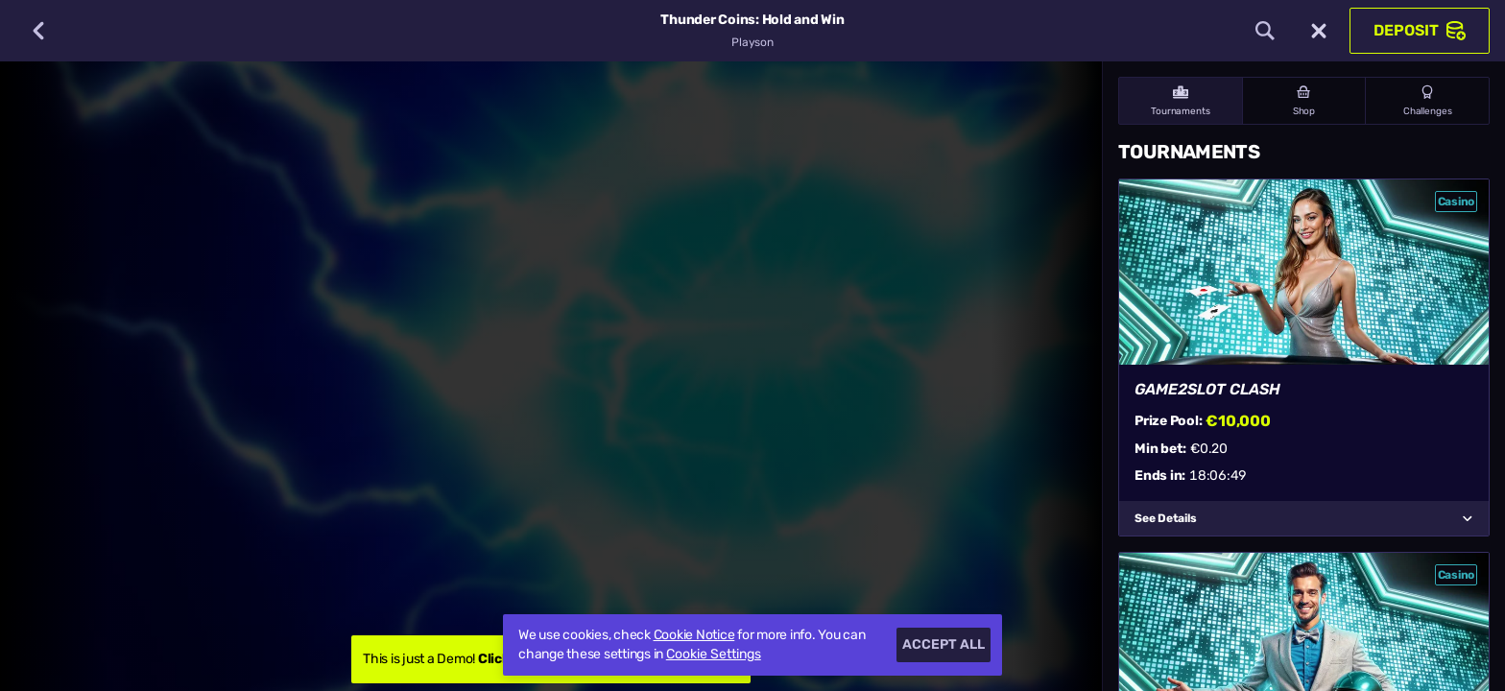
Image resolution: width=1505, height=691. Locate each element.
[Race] (1319, 31)
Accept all (943, 644)
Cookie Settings (713, 654)
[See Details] (1467, 518)
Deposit (1420, 30)
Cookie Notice (694, 635)
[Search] (1265, 31)
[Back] (38, 31)
